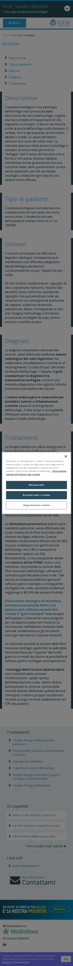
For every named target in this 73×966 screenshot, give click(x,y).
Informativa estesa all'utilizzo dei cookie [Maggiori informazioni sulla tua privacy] (36, 473)
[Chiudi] (66, 456)
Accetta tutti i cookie (36, 495)
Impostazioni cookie (36, 505)
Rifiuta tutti (36, 485)
